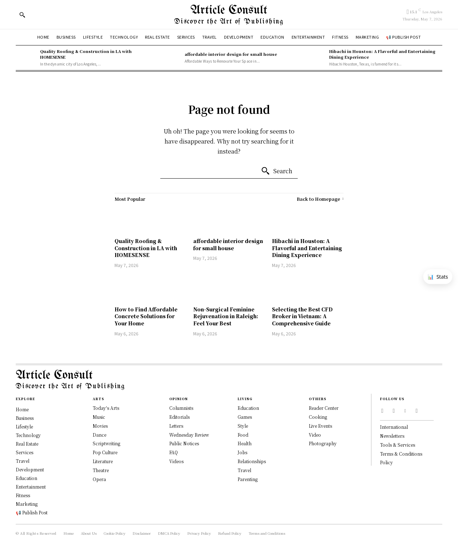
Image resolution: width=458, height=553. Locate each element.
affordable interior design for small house (231, 54)
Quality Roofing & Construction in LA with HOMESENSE (145, 247)
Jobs (242, 452)
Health (245, 443)
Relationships (252, 461)
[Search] (276, 171)
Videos (176, 461)
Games (245, 417)
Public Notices (184, 443)
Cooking (318, 417)
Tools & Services (397, 445)
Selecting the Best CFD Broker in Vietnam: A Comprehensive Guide (302, 316)
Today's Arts (106, 408)
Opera (99, 479)
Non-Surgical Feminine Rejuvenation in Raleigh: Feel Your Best (225, 316)
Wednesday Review (189, 435)
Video (315, 435)
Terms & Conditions (401, 454)
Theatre (101, 470)
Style (243, 426)
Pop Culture (105, 452)
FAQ (173, 452)
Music (99, 417)
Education (248, 408)
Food (243, 435)
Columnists (181, 408)
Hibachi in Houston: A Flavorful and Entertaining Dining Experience (307, 247)
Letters (176, 426)
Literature (103, 461)
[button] (22, 14)
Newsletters (392, 436)
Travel (244, 470)
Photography (323, 443)
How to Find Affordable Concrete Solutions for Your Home (145, 316)
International (394, 427)
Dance (99, 435)
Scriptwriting (106, 443)
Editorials (179, 417)
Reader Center (323, 408)
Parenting (248, 479)
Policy (386, 462)
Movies (100, 426)
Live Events (320, 426)
